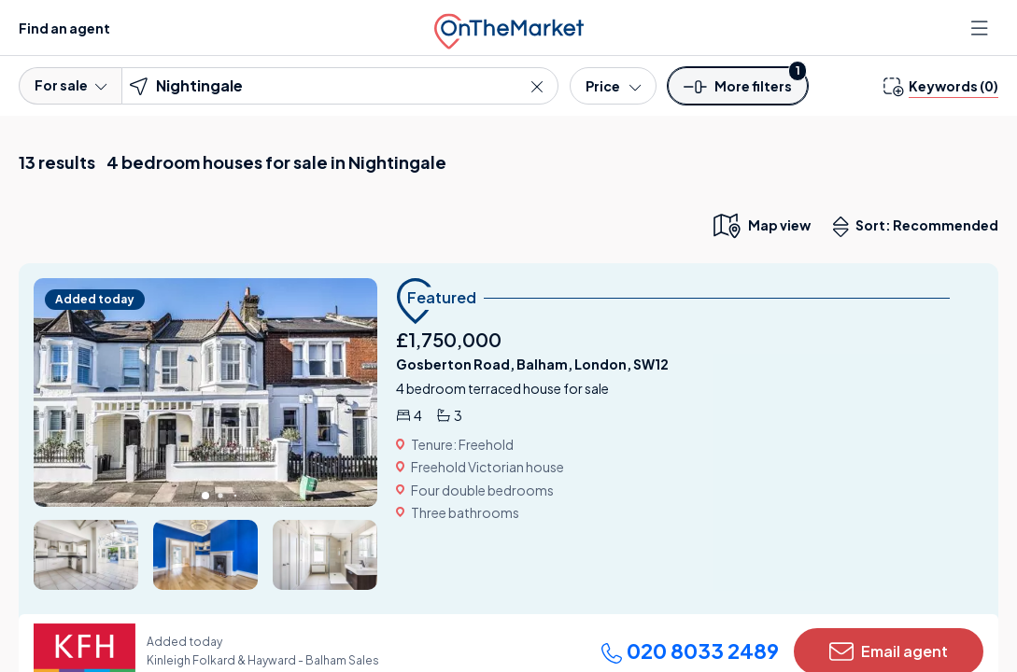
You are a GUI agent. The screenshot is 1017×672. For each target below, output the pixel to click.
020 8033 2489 (689, 650)
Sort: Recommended (919, 227)
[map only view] (761, 225)
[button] (738, 92)
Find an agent (64, 28)
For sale (70, 85)
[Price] (613, 86)
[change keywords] (941, 86)
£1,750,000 (448, 339)
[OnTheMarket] (509, 27)
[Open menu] (981, 28)
